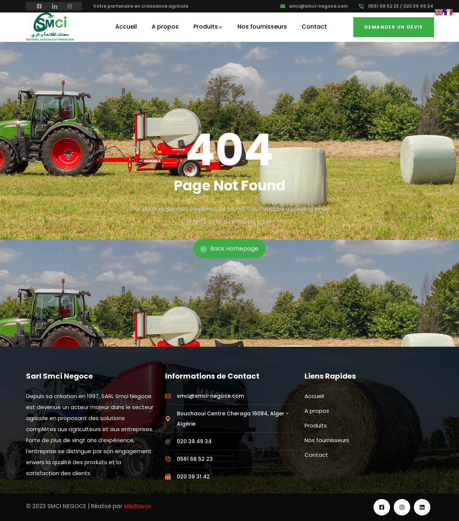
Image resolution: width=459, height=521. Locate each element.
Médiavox (137, 506)
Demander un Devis (393, 27)
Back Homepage (229, 248)
